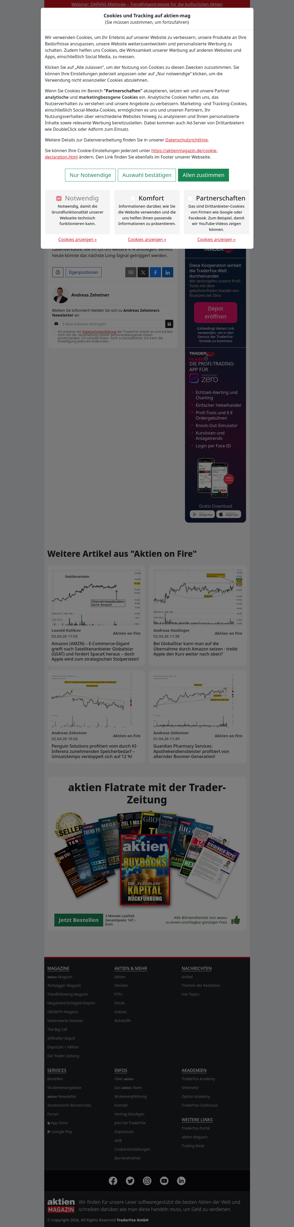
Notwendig (82, 198)
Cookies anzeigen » (77, 239)
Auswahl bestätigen (146, 175)
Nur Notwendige (90, 175)
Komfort (151, 198)
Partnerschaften (220, 198)
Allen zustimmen (203, 175)
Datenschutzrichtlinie (186, 140)
